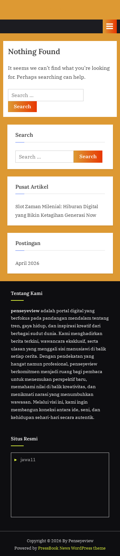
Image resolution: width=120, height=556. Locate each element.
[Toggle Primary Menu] (110, 26)
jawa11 (28, 459)
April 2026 (27, 263)
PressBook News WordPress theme (72, 548)
